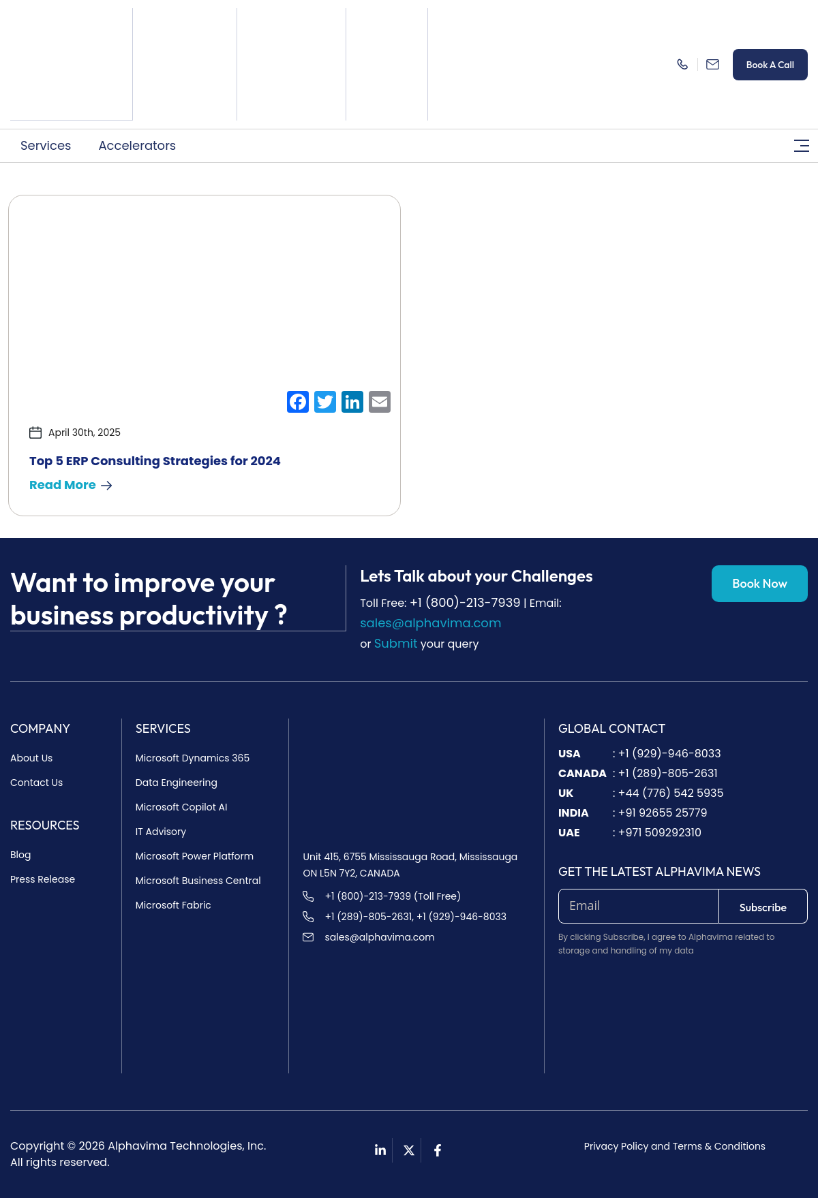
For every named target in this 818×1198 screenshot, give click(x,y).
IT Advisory (161, 831)
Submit (396, 643)
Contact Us (36, 782)
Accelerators (137, 144)
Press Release (42, 879)
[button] (49, 145)
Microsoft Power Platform (195, 856)
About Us (31, 758)
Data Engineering (176, 782)
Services (45, 144)
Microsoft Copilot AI (182, 807)
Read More (70, 484)
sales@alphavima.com (430, 622)
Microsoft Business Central (198, 880)
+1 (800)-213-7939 (465, 602)
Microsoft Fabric (173, 905)
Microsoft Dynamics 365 (192, 758)
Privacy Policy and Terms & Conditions (675, 1146)
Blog (20, 855)
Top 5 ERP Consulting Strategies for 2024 (155, 460)
